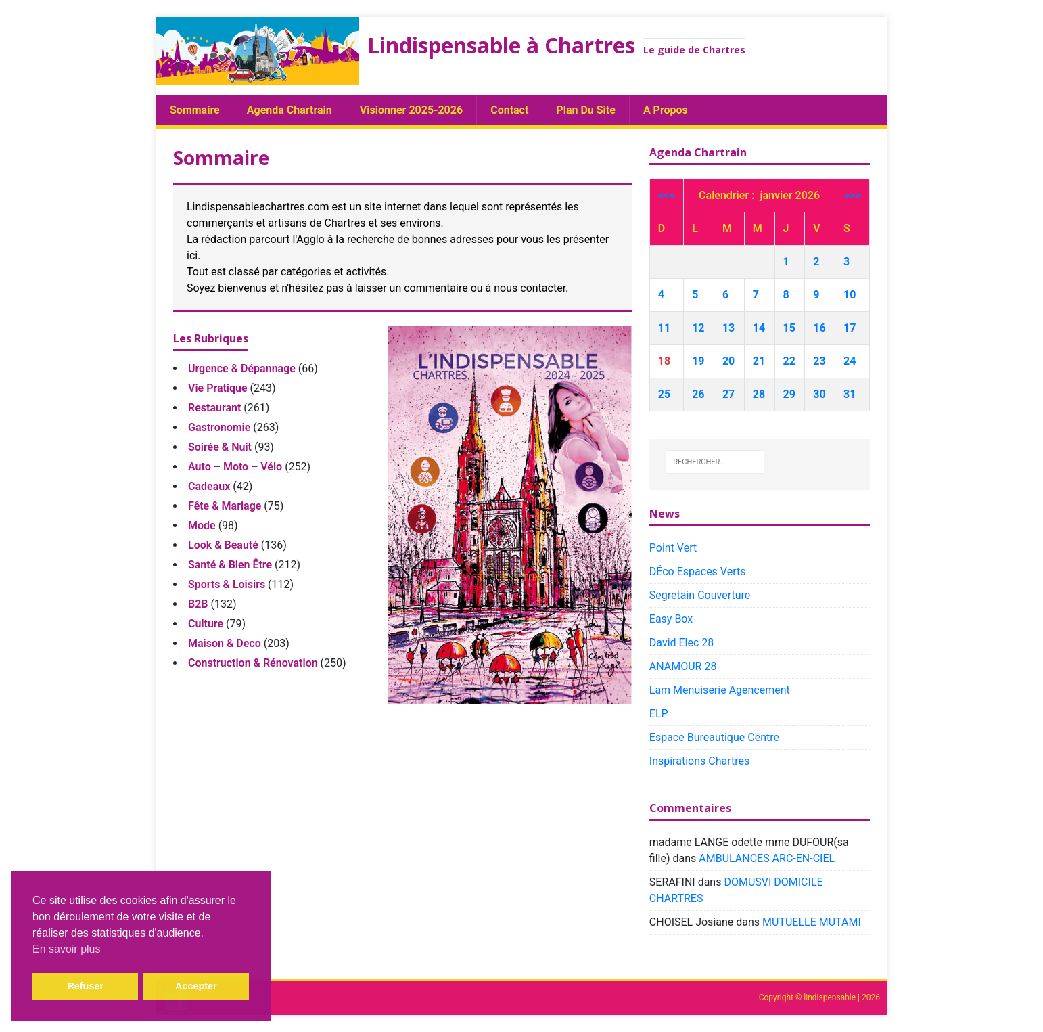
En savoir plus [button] (66, 949)
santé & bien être (230, 564)
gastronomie (219, 427)
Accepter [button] (196, 986)
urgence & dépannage (242, 368)
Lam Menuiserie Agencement (719, 689)
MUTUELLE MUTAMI (811, 922)
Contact (509, 110)
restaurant (214, 407)
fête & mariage (224, 505)
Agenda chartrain (289, 110)
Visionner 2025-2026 (411, 110)
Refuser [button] (85, 986)
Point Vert (673, 547)
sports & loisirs (226, 584)
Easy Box (671, 618)
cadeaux (209, 486)
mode (202, 525)
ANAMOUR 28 (683, 666)
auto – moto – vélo (235, 466)
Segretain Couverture (699, 595)
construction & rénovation (253, 662)
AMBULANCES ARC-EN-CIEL (767, 858)
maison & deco (224, 643)
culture (205, 623)
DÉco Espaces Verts (697, 571)
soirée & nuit (220, 447)
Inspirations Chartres (699, 761)
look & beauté (223, 545)
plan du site (586, 110)
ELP (658, 713)
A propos (665, 110)
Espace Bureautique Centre (714, 737)
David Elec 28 (681, 642)
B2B (198, 604)
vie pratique (218, 388)
